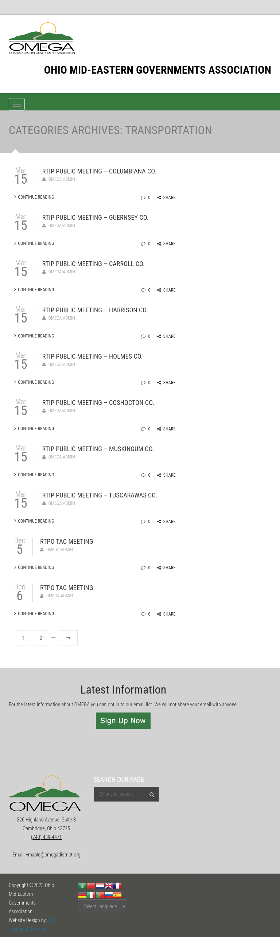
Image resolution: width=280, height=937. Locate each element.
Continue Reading (34, 197)
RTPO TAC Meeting (66, 541)
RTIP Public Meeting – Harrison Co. (95, 310)
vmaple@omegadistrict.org (53, 855)
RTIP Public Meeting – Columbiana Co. (99, 171)
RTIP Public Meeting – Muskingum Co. (98, 449)
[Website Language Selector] (102, 906)
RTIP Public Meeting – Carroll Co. (93, 264)
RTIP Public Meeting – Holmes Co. (92, 356)
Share (166, 197)
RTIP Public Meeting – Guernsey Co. (95, 217)
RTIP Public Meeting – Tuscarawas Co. (99, 495)
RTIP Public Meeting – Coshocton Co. (98, 402)
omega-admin (61, 179)
